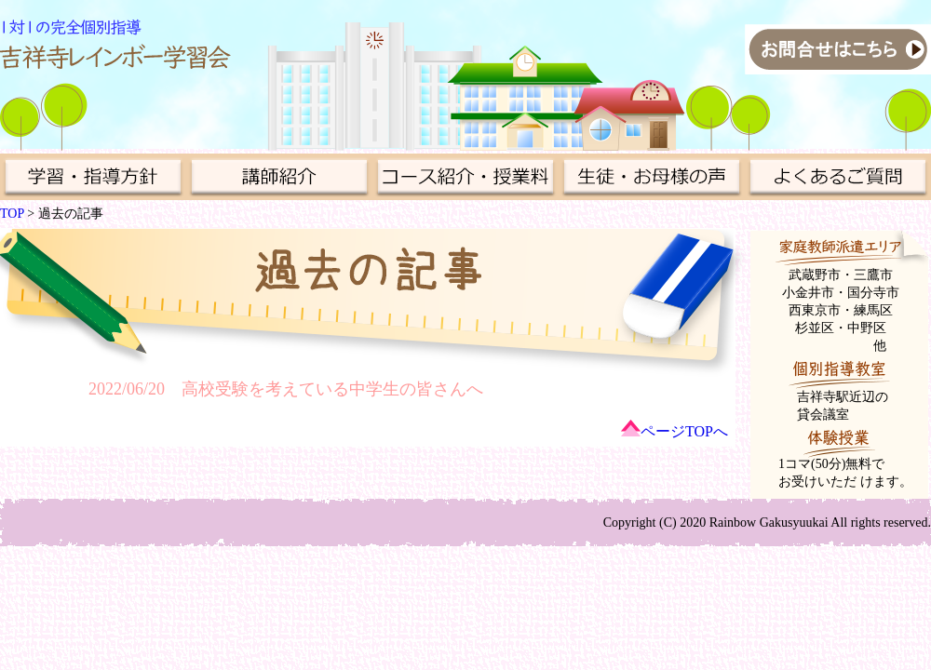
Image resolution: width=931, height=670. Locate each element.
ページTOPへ (684, 431)
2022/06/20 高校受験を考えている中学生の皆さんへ (285, 389)
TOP (12, 214)
